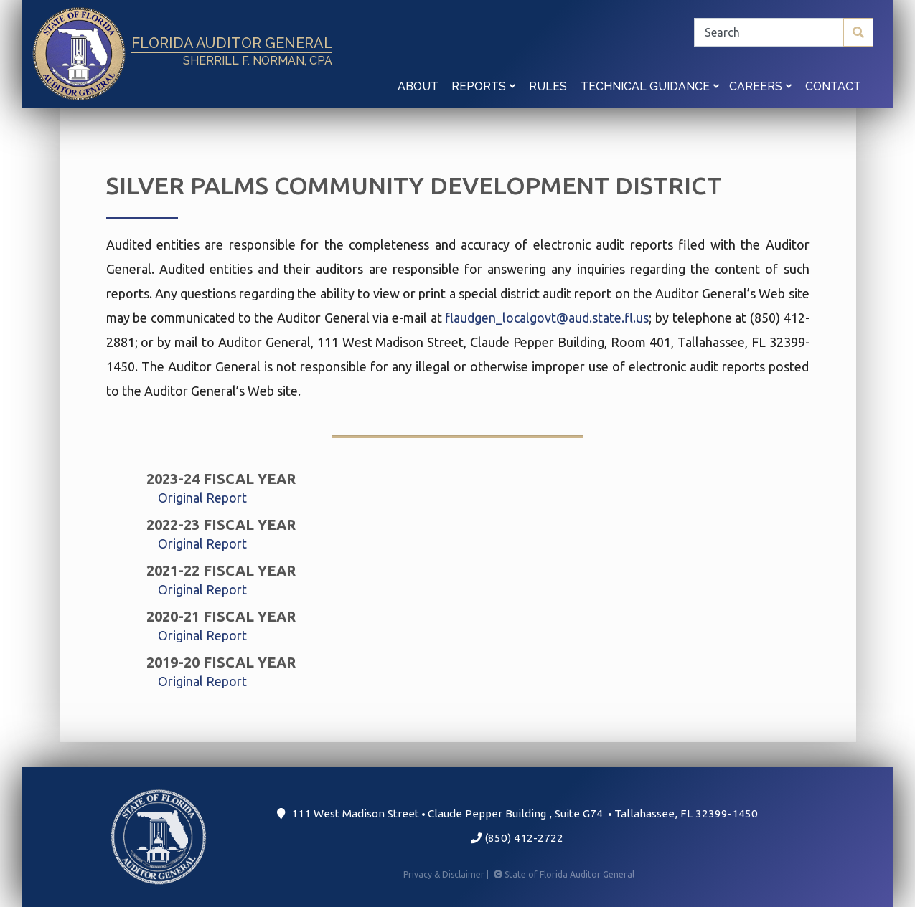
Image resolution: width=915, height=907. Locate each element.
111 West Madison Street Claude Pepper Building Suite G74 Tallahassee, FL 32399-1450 (517, 813)
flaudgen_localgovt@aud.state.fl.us (547, 317)
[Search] (783, 32)
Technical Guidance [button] (650, 86)
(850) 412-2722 (517, 838)
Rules (548, 86)
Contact (833, 86)
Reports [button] (483, 86)
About (418, 86)
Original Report (202, 497)
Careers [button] (760, 86)
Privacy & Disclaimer (447, 874)
